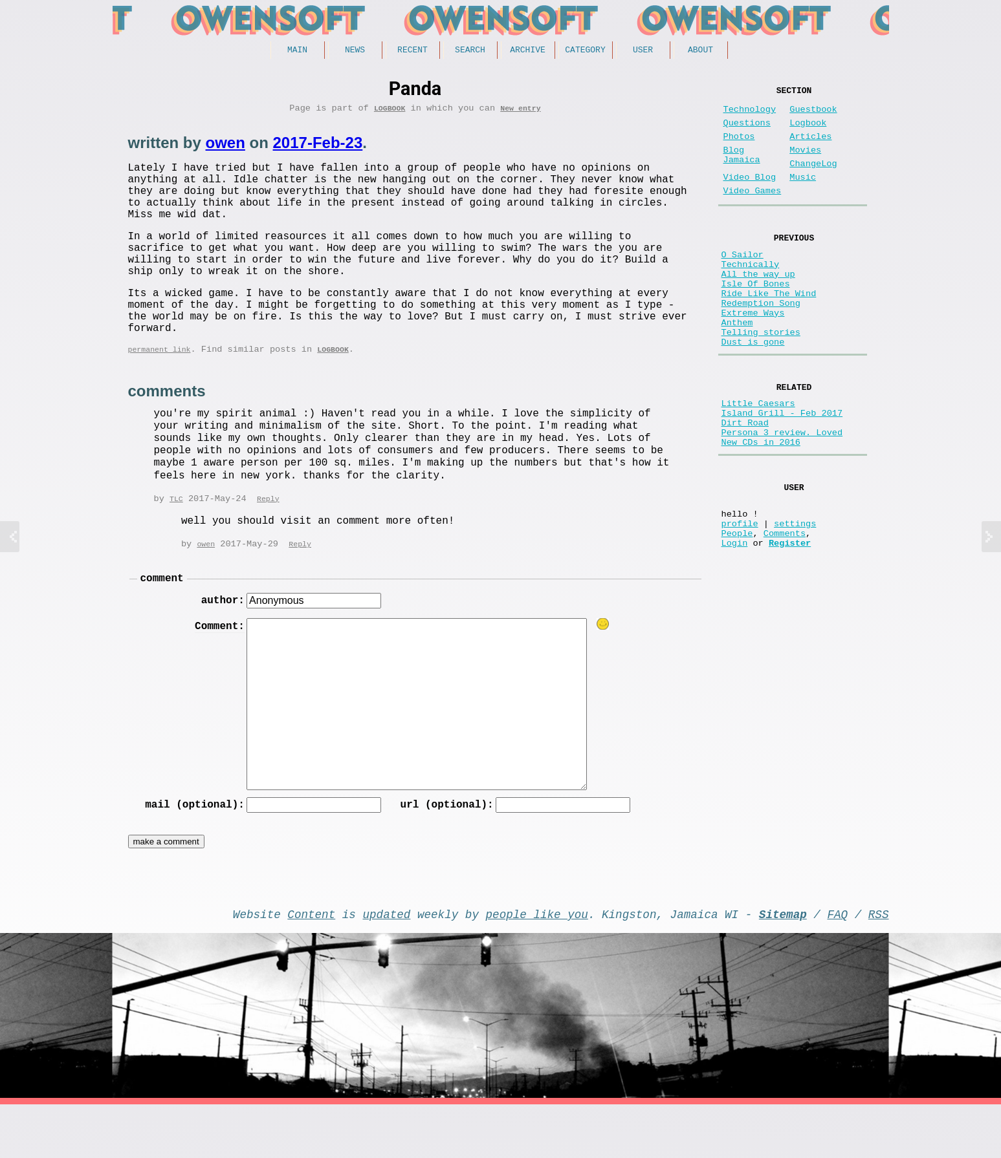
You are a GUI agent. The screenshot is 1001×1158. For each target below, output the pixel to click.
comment (162, 622)
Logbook (390, 112)
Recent (412, 51)
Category (585, 51)
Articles (810, 147)
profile (739, 597)
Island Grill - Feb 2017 (782, 469)
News (355, 51)
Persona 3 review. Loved (782, 494)
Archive (527, 51)
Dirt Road (745, 481)
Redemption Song (760, 342)
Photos (739, 147)
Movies (805, 163)
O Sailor (742, 280)
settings (795, 597)
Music (802, 195)
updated (387, 964)
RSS (878, 964)
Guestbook (813, 115)
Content (311, 964)
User (643, 51)
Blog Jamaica (741, 169)
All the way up (758, 305)
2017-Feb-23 (318, 147)
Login (734, 622)
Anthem (737, 366)
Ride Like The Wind (769, 329)
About (700, 51)
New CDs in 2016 (760, 506)
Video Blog (749, 195)
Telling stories (760, 378)
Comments (785, 609)
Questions (747, 131)
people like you (537, 964)
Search (470, 51)
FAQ (837, 964)
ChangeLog (813, 179)
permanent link (159, 389)
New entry (520, 112)
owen (225, 147)
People (737, 609)
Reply (268, 540)
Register (790, 622)
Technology (749, 115)
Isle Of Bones (755, 317)
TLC (176, 540)
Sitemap (783, 964)
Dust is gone (753, 391)
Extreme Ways (753, 354)
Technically (750, 292)
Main (297, 51)
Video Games (752, 212)
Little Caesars (758, 457)
